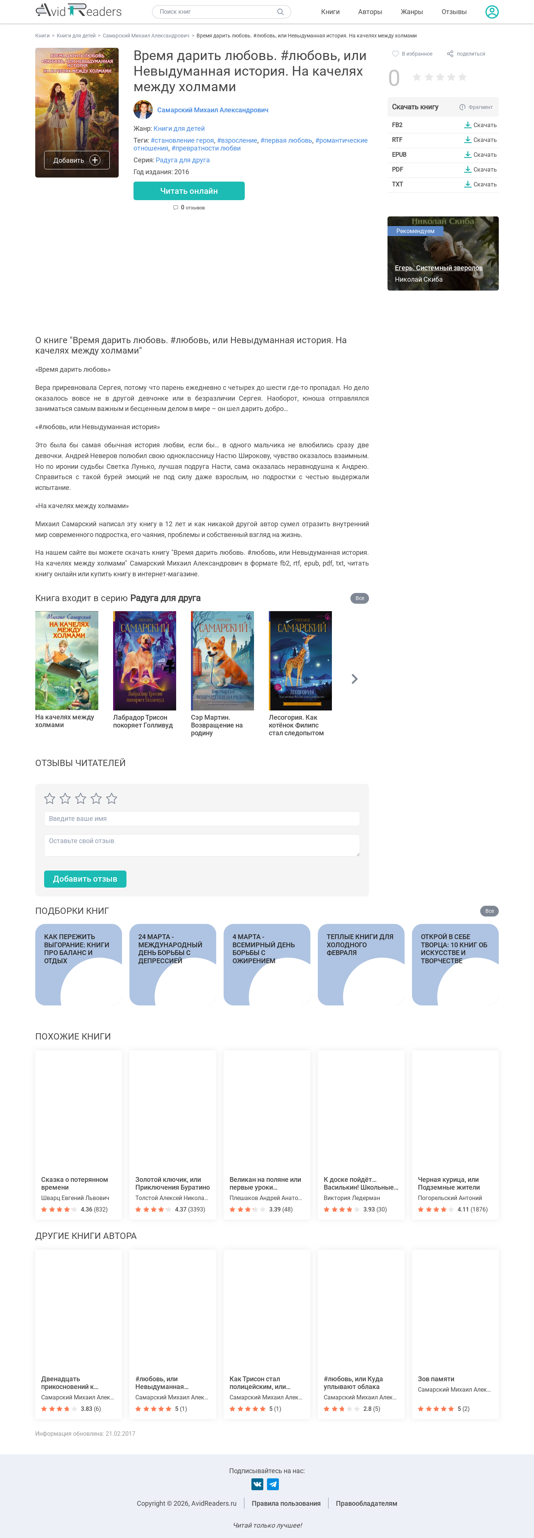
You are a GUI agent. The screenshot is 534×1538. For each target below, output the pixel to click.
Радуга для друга (183, 160)
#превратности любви (206, 148)
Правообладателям (367, 1503)
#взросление (237, 140)
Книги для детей (179, 128)
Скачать (485, 125)
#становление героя (182, 140)
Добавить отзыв (85, 879)
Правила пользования (286, 1503)
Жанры (412, 12)
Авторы (370, 12)
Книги (330, 12)
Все (360, 598)
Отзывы (454, 12)
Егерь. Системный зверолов (439, 268)
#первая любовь (286, 140)
